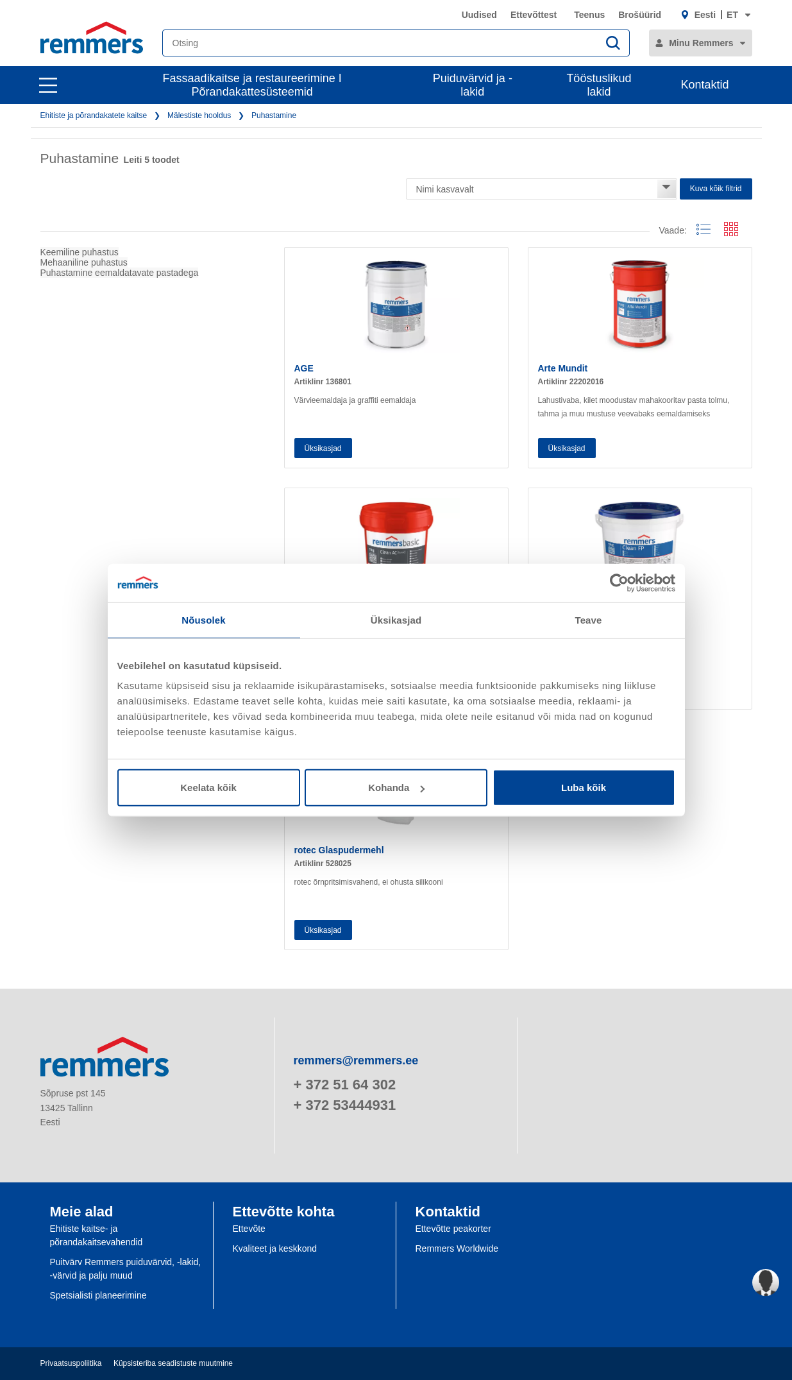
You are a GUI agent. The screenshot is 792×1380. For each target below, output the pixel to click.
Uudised (479, 15)
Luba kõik (583, 787)
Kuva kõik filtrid (716, 188)
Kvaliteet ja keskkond (275, 1248)
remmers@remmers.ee (356, 1060)
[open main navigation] (48, 85)
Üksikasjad (323, 448)
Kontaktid (704, 84)
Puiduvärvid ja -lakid (472, 85)
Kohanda (396, 787)
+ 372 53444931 (345, 1105)
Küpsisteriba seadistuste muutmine (173, 1363)
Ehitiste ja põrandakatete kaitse (93, 115)
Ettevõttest (533, 15)
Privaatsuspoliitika (71, 1363)
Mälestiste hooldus (199, 115)
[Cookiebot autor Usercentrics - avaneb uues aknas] (619, 582)
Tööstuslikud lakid (598, 85)
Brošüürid (639, 15)
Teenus (589, 15)
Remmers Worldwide (457, 1248)
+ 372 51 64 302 (345, 1085)
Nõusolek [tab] (203, 619)
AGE (304, 368)
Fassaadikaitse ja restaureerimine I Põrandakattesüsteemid (252, 85)
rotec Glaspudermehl (339, 850)
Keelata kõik (208, 787)
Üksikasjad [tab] (396, 619)
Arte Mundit (563, 368)
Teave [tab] (588, 619)
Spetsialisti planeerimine (98, 1295)
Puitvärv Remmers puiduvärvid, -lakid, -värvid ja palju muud (125, 1269)
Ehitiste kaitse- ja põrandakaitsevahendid (96, 1235)
